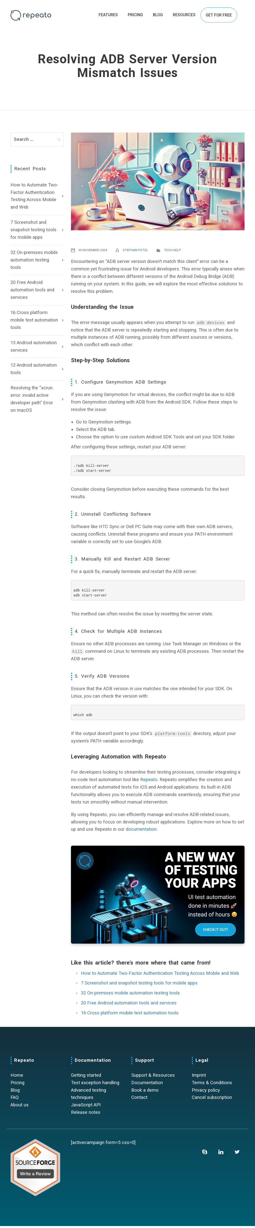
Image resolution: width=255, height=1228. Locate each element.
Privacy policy (206, 1092)
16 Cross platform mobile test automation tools (34, 320)
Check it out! (215, 932)
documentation (141, 831)
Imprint (199, 1077)
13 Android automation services (33, 346)
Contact (139, 1099)
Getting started (86, 1077)
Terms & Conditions (212, 1084)
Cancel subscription (212, 1099)
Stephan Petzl (135, 250)
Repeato (148, 781)
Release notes (85, 1114)
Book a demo (145, 1092)
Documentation (147, 1084)
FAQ (14, 1099)
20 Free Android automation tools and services (32, 290)
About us (19, 1107)
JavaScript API (86, 1107)
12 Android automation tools (33, 368)
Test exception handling (95, 1084)
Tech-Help (172, 250)
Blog (15, 1092)
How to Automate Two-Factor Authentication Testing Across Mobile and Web (34, 196)
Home (16, 1077)
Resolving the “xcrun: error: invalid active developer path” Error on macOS (31, 399)
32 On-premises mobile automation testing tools (34, 260)
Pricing (17, 1084)
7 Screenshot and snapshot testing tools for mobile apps (33, 230)
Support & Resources (153, 1077)
